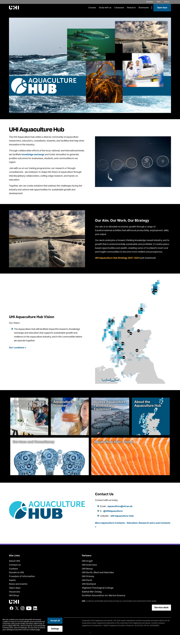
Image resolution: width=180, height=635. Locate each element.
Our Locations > (17, 348)
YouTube (29, 608)
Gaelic (12, 580)
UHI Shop (14, 595)
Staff (158, 2)
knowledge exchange (33, 154)
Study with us (105, 8)
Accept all (55, 621)
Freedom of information (22, 576)
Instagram (22, 608)
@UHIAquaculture (113, 511)
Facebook (11, 608)
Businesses (144, 8)
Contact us (15, 565)
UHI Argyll (87, 561)
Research (131, 8)
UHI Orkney (88, 576)
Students (149, 2)
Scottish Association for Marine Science (103, 595)
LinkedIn (35, 608)
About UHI (14, 561)
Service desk (161, 607)
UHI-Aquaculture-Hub (122, 516)
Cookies (13, 569)
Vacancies (14, 592)
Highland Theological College (98, 588)
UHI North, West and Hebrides (98, 572)
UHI (83, 601)
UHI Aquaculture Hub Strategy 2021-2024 (117, 258)
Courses (92, 8)
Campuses (119, 8)
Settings (55, 629)
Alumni (166, 2)
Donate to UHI (16, 572)
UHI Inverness (89, 565)
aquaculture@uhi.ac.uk (120, 506)
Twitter (17, 608)
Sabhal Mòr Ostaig (92, 592)
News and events (18, 584)
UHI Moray (87, 569)
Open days (162, 8)
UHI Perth (87, 580)
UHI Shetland (89, 584)
